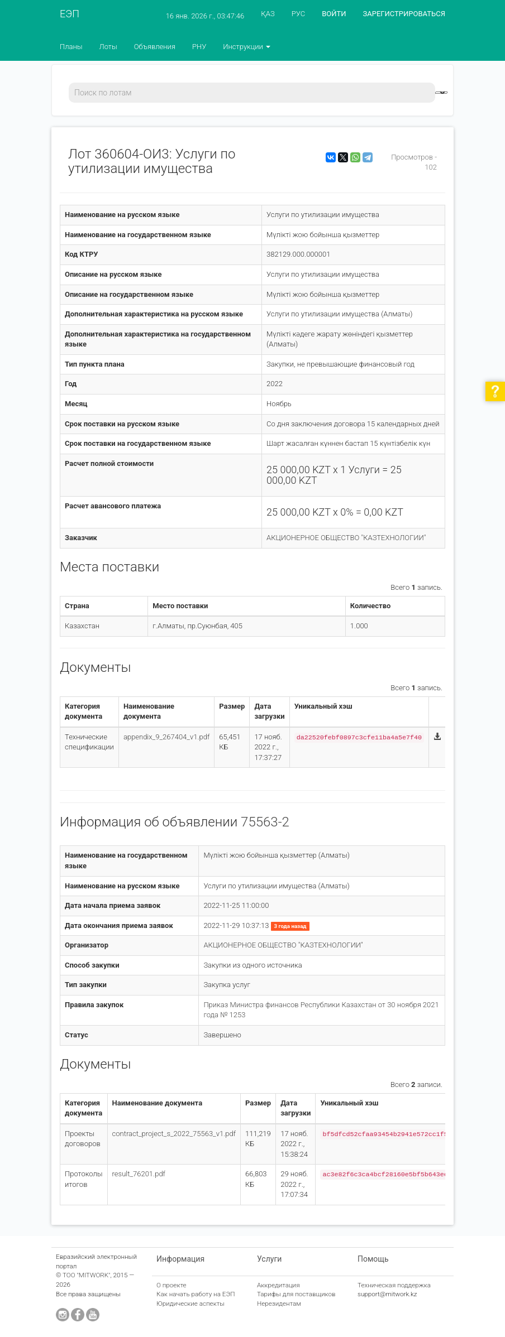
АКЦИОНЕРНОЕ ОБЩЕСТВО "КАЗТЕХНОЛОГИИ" (346, 537)
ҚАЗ (268, 13)
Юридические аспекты (190, 1303)
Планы (71, 46)
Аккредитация (278, 1285)
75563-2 (265, 822)
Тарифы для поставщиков (296, 1294)
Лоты (108, 46)
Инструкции (246, 46)
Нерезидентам (279, 1303)
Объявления (154, 46)
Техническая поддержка (394, 1285)
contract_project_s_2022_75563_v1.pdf (174, 1133)
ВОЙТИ (334, 13)
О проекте (171, 1285)
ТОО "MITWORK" (87, 1275)
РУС (298, 13)
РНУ (199, 46)
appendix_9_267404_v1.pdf (166, 737)
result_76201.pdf (138, 1174)
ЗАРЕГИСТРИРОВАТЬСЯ (404, 13)
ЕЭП (69, 14)
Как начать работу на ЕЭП (195, 1294)
